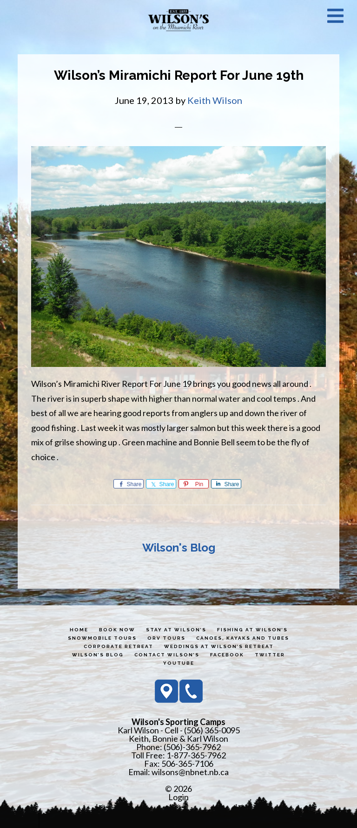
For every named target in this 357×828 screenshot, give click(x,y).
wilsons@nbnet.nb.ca (190, 772)
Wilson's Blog (178, 547)
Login (178, 797)
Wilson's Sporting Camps (178, 20)
